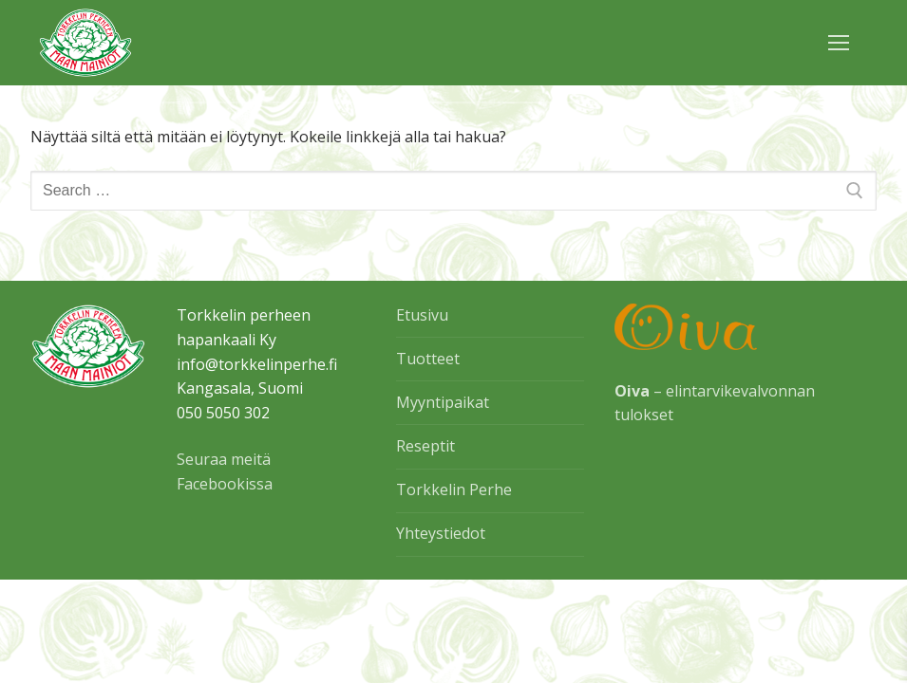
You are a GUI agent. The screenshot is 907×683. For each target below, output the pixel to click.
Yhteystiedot (440, 533)
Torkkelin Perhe (454, 489)
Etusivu (422, 315)
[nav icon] (838, 43)
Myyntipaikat (442, 402)
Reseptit (425, 445)
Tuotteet (428, 358)
